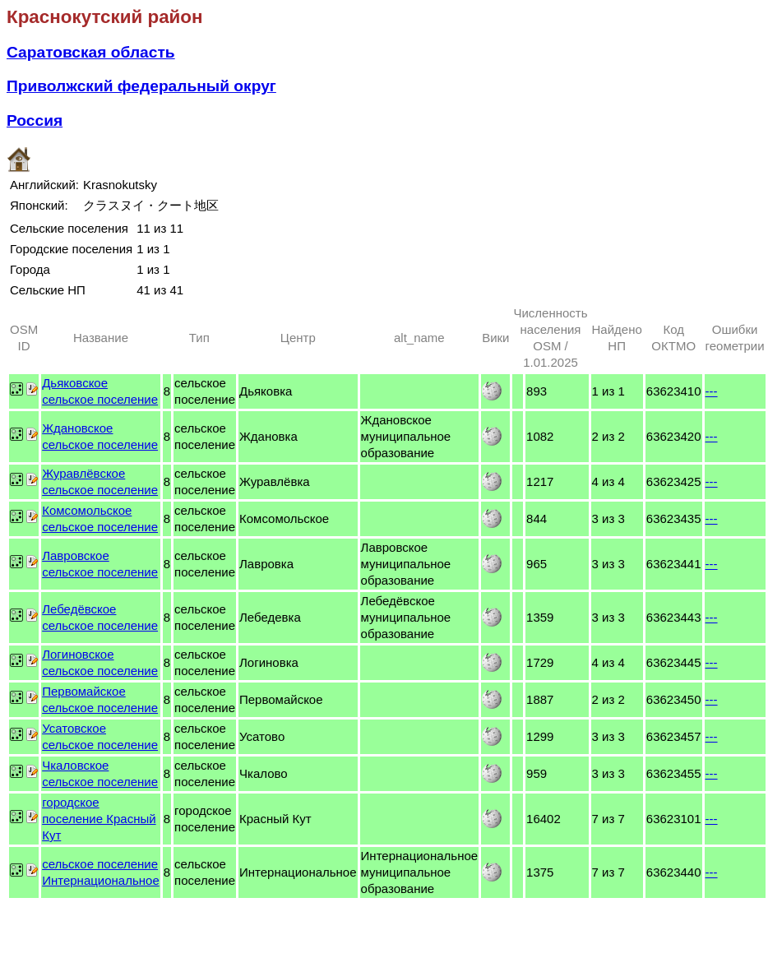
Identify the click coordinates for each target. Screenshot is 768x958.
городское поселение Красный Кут (98, 818)
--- (712, 391)
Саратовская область (91, 52)
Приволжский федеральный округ (141, 86)
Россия (34, 120)
